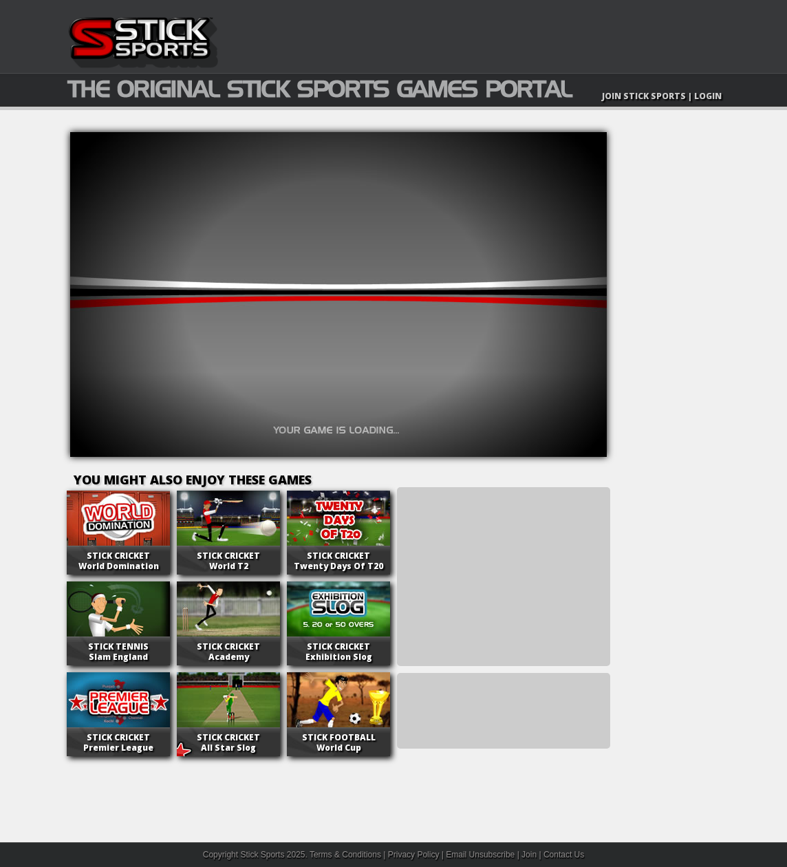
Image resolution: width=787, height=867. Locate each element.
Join (529, 854)
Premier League (118, 742)
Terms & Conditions (345, 854)
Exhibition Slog (338, 652)
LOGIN (708, 96)
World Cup (339, 742)
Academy (228, 652)
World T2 (228, 561)
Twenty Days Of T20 (338, 561)
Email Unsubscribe (480, 854)
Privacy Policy (414, 854)
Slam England (118, 652)
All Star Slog (228, 742)
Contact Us (563, 854)
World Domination (118, 561)
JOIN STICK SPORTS (644, 96)
